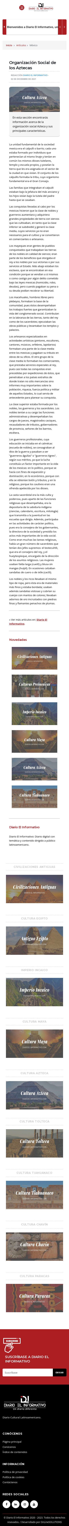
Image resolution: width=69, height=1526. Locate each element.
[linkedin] (16, 1504)
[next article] (60, 27)
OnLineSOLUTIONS (51, 1522)
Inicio (9, 45)
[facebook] (6, 1504)
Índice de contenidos (15, 1452)
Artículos (21, 45)
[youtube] (34, 1504)
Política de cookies (13, 1477)
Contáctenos (10, 1482)
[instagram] (25, 1504)
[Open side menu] (21, 7)
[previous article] (64, 27)
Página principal (12, 1441)
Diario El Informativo (35, 75)
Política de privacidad (15, 1472)
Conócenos (9, 1447)
